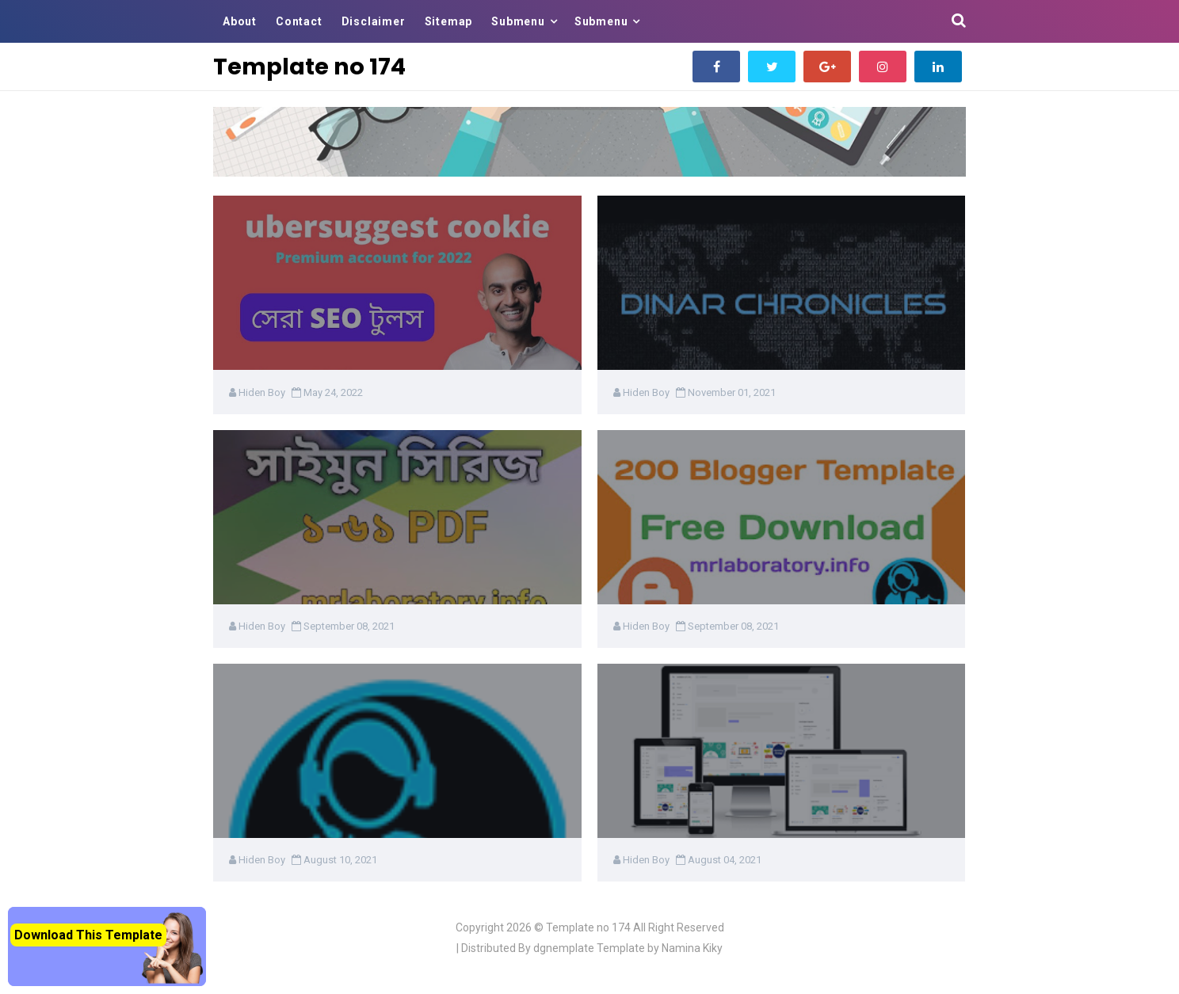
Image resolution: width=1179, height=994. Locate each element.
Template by (660, 948)
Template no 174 (588, 927)
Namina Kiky (692, 948)
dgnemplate (563, 948)
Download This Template (88, 935)
